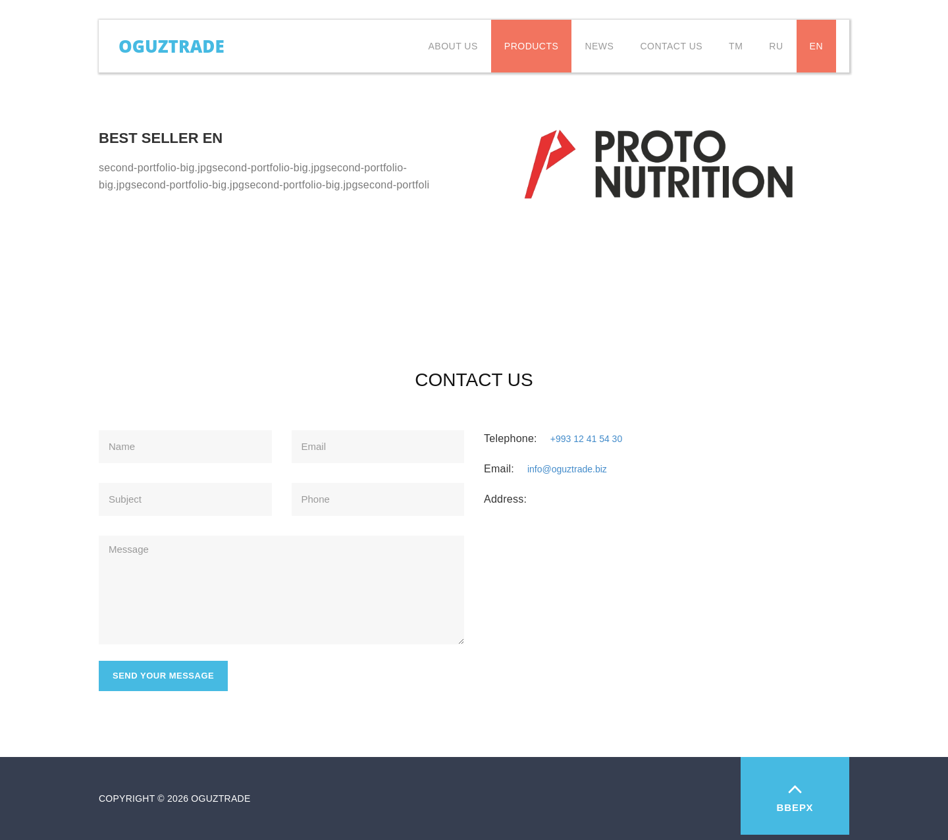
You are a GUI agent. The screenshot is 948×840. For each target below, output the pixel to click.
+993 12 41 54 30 (586, 439)
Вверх (795, 795)
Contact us (671, 46)
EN (816, 46)
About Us (453, 46)
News (599, 46)
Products (531, 46)
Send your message (163, 676)
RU (776, 46)
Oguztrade (171, 43)
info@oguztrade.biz (567, 469)
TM (736, 46)
